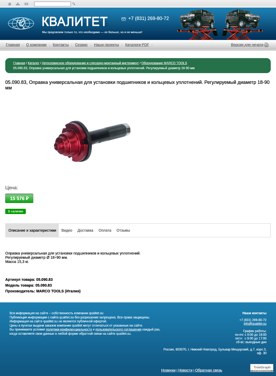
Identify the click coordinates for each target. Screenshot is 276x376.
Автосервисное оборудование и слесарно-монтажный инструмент (90, 63)
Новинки (168, 370)
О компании (36, 45)
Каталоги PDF (137, 45)
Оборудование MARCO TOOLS (164, 63)
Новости (185, 370)
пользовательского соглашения (118, 329)
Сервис (81, 45)
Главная (13, 45)
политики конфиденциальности (69, 329)
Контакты (61, 45)
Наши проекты (106, 45)
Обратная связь (208, 370)
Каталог (34, 63)
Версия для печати (247, 45)
